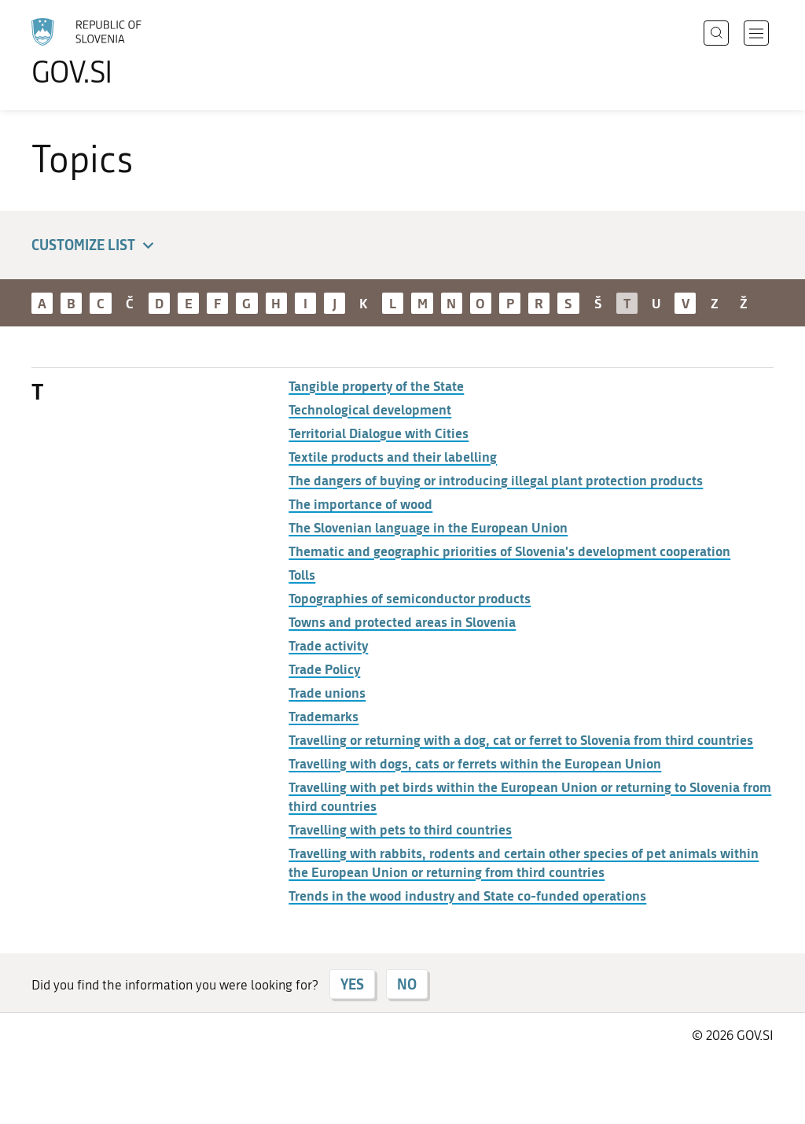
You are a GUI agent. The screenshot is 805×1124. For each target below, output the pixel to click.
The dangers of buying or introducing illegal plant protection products (496, 479)
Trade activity (328, 645)
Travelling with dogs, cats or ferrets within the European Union (475, 763)
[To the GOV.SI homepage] (130, 52)
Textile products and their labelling (393, 456)
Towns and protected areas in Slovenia (402, 621)
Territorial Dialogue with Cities (379, 432)
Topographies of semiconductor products (410, 597)
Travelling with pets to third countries (400, 829)
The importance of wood (360, 503)
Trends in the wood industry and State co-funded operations (467, 895)
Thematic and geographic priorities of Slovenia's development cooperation (509, 550)
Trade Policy (324, 668)
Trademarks (323, 715)
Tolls (302, 574)
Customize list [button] (95, 245)
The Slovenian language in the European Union (428, 527)
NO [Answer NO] (407, 984)
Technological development (370, 409)
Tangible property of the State (376, 385)
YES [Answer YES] (352, 984)
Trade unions (327, 692)
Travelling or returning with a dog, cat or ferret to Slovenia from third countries (521, 739)
